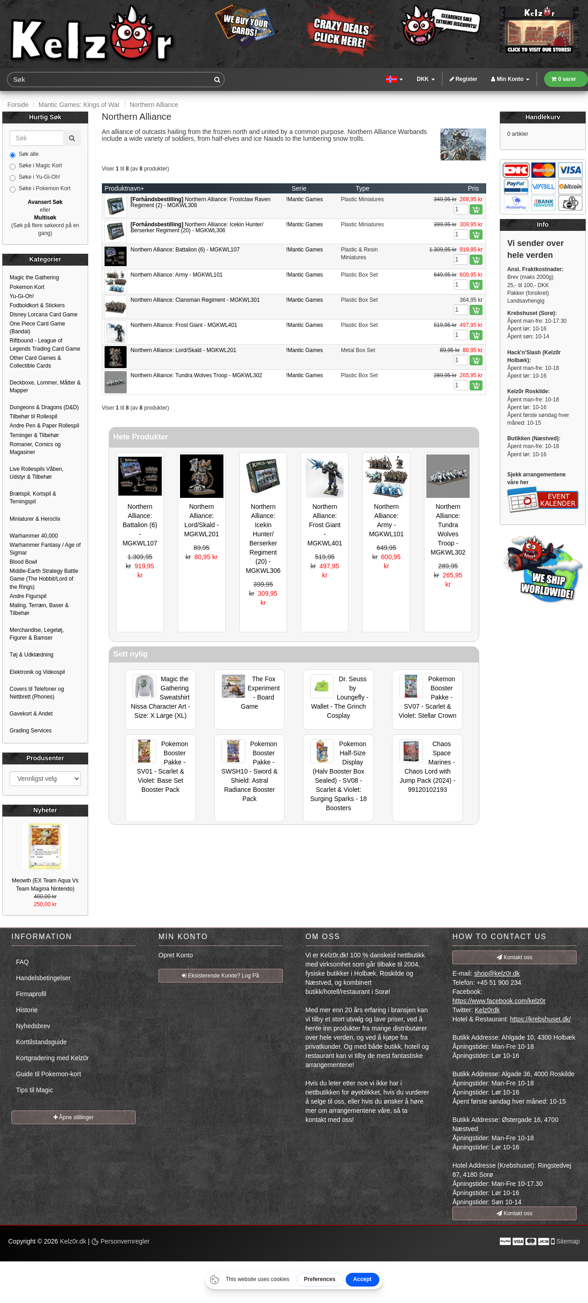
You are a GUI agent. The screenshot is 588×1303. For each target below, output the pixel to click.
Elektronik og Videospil (37, 672)
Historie (26, 1010)
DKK (425, 79)
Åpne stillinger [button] (73, 1117)
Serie (299, 188)
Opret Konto (176, 955)
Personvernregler (120, 1241)
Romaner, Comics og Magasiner (35, 448)
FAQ (22, 962)
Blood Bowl (23, 562)
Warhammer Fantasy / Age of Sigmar (45, 549)
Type (362, 188)
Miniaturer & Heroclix (35, 519)
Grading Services (31, 730)
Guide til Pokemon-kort (48, 1074)
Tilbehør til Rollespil (33, 416)
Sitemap (568, 1241)
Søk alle (24, 154)
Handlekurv (542, 117)
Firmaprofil (31, 994)
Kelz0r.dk (73, 1241)
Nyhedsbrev (33, 1026)
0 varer (563, 79)
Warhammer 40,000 (34, 536)
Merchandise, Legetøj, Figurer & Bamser (37, 634)
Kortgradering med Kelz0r (52, 1058)
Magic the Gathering (34, 277)
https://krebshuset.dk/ (540, 1019)
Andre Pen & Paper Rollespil (44, 425)
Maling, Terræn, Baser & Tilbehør (39, 609)
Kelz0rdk (487, 1010)
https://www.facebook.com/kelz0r (499, 1000)
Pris (473, 188)
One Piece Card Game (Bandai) (37, 327)
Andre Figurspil (28, 596)
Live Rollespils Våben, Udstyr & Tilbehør (37, 473)
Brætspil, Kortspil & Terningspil (33, 498)
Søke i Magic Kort (36, 166)
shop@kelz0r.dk (497, 973)
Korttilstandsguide (41, 1042)
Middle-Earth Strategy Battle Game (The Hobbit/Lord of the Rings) (44, 579)
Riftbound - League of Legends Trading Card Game (45, 344)
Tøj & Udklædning (31, 655)
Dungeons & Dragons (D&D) (44, 407)
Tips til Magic (34, 1090)
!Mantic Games (304, 199)
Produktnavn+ (124, 188)
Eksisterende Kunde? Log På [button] (220, 975)
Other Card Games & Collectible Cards (35, 362)
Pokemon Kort (27, 287)
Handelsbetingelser (43, 978)
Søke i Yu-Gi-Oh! (35, 177)
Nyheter (45, 810)
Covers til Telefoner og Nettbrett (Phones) (37, 693)
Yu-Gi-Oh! (22, 296)
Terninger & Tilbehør (34, 435)
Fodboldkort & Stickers (37, 305)
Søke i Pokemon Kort (40, 188)
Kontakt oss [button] (514, 957)
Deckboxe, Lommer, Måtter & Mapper (45, 386)
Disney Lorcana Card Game (44, 314)
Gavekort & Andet (31, 713)
